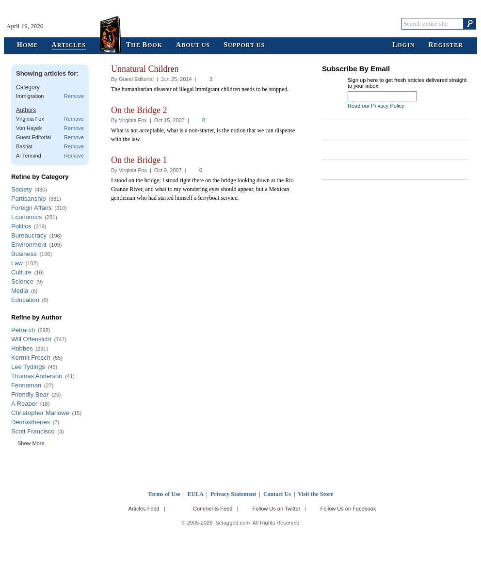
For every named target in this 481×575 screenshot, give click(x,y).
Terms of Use (164, 494)
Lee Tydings (28, 366)
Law (17, 263)
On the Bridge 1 (139, 160)
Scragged (240, 23)
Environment (29, 244)
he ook (144, 45)
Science (22, 281)
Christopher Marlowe (40, 412)
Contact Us (277, 494)
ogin (403, 45)
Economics (26, 217)
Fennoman (26, 385)
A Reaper (24, 403)
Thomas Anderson (37, 376)
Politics (21, 226)
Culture (21, 272)
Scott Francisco (33, 431)
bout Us (193, 45)
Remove (74, 96)
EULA (196, 494)
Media (19, 290)
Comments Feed (212, 508)
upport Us (244, 45)
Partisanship (28, 198)
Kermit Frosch (30, 357)
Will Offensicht (31, 339)
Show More (31, 443)
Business (24, 253)
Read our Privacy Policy (376, 106)
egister (446, 45)
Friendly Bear (29, 394)
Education (25, 299)
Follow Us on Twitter (276, 508)
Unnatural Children (144, 68)
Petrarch (23, 330)
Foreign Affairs (31, 207)
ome (27, 45)
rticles (69, 45)
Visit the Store (315, 494)
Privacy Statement (233, 494)
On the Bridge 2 (139, 110)
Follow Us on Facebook (348, 508)
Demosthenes (30, 422)
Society (21, 189)
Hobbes (22, 348)
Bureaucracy (29, 235)
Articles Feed (144, 508)
